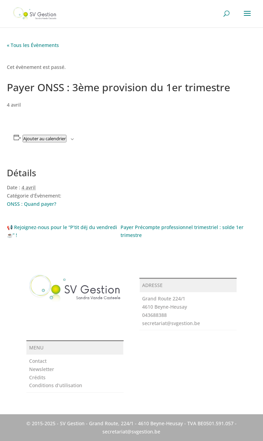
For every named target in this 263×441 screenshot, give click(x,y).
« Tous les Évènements (33, 45)
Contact (38, 361)
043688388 (154, 315)
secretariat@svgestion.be (171, 323)
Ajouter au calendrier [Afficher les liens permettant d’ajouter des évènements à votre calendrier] (44, 138)
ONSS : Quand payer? (31, 204)
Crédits (37, 377)
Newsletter (41, 369)
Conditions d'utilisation (55, 385)
